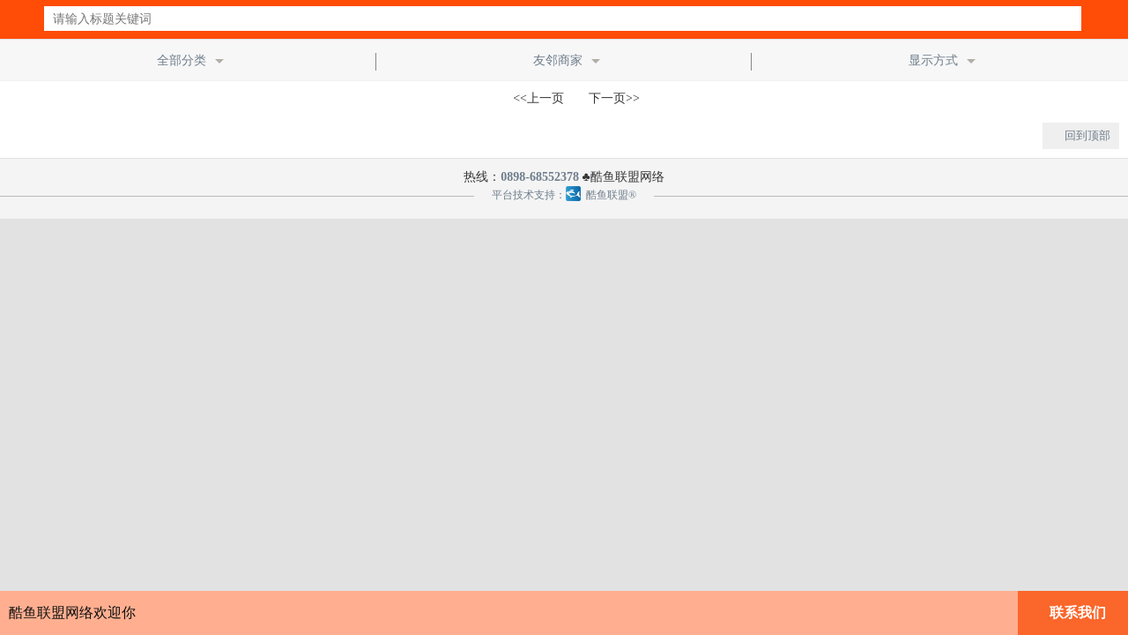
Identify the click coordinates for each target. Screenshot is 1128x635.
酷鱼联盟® (601, 195)
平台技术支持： (529, 195)
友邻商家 (558, 60)
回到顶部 (1087, 135)
